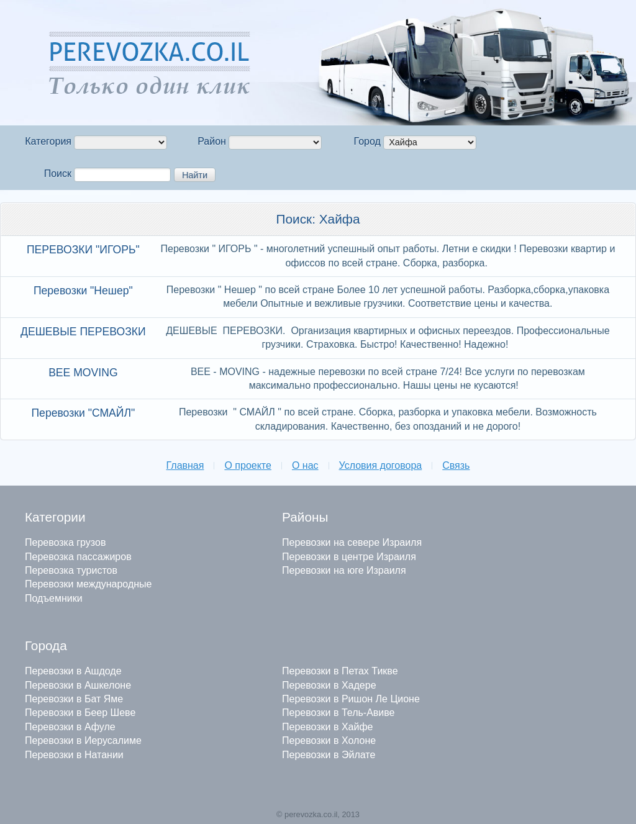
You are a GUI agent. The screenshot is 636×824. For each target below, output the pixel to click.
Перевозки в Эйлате (328, 754)
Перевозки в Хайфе (327, 727)
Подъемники (54, 598)
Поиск (57, 173)
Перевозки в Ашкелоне (78, 685)
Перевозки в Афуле (70, 727)
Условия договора (380, 465)
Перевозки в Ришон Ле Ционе (351, 699)
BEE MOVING (82, 372)
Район (212, 141)
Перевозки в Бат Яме (74, 699)
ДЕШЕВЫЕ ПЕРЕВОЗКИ (83, 331)
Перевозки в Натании (74, 754)
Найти (194, 175)
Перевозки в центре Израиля (349, 556)
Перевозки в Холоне (329, 740)
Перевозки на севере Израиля (352, 542)
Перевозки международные (88, 584)
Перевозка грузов (65, 542)
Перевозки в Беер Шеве (80, 712)
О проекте (247, 465)
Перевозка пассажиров (78, 556)
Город (367, 141)
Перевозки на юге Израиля (344, 570)
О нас (305, 465)
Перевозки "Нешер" (83, 290)
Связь (456, 465)
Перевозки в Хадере (329, 685)
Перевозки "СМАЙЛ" (83, 413)
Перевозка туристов (71, 570)
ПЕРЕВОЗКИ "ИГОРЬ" (83, 249)
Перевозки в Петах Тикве (340, 671)
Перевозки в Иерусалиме (83, 740)
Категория (48, 141)
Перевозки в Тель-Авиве (338, 712)
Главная (185, 465)
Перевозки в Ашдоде (73, 671)
